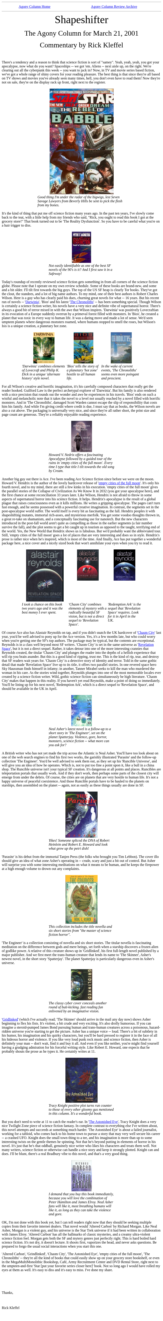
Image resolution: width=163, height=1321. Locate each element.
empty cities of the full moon (119, 483)
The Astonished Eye (103, 1122)
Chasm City (146, 632)
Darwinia (32, 302)
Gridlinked (10, 1019)
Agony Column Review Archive (114, 6)
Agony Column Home (34, 6)
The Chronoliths (81, 302)
